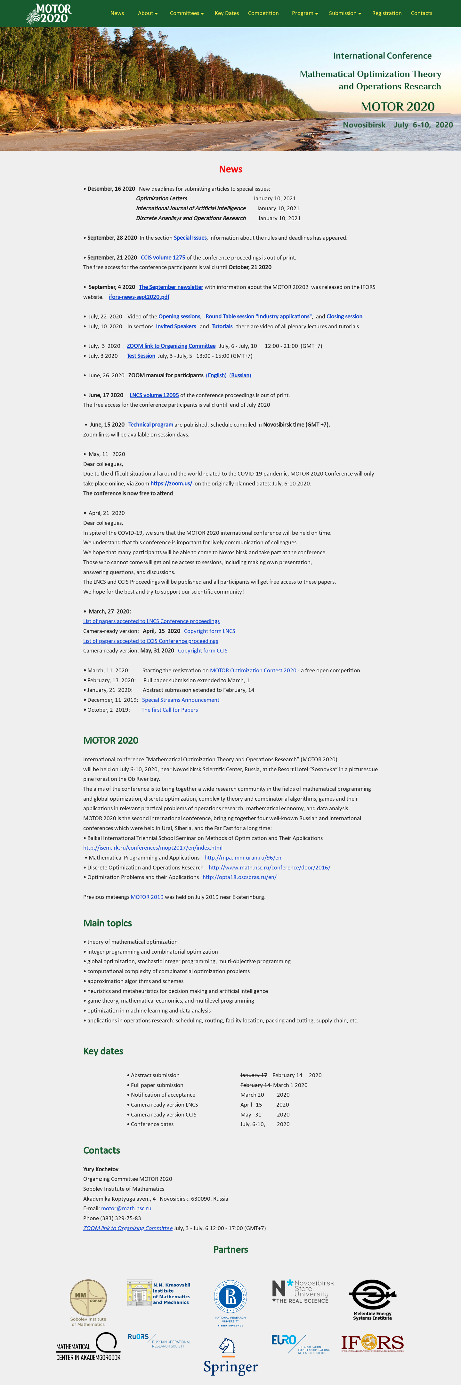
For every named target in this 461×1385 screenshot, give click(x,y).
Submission (341, 14)
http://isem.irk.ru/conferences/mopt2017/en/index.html (152, 848)
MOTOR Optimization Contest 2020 (253, 671)
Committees (182, 14)
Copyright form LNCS (209, 631)
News (117, 14)
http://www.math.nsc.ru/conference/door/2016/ (270, 868)
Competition (262, 14)
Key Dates (225, 14)
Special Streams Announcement (180, 700)
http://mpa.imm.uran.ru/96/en (243, 858)
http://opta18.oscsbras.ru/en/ (240, 878)
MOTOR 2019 (147, 897)
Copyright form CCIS (203, 651)
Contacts (420, 14)
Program (302, 14)
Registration (385, 14)
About (141, 14)
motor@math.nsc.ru (126, 1209)
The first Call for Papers (170, 710)
